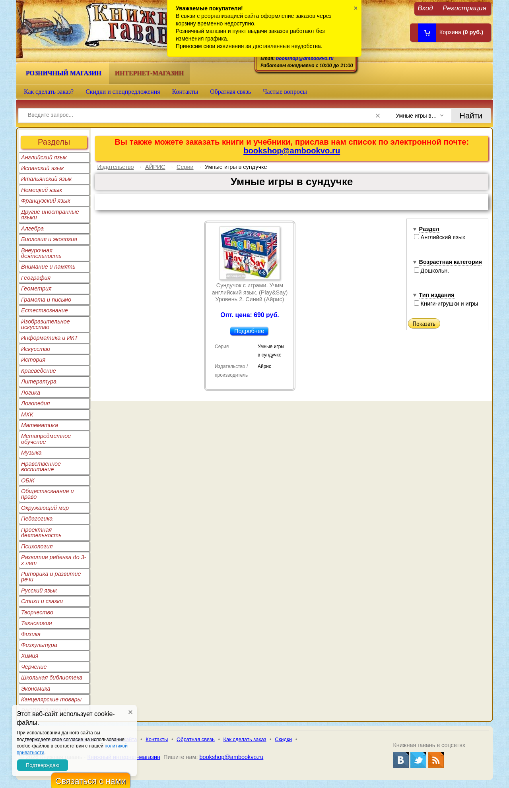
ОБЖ (28, 480)
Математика (39, 425)
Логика (30, 392)
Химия (29, 655)
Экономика (36, 688)
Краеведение (38, 371)
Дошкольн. (431, 270)
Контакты (185, 91)
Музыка (31, 452)
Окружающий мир (45, 508)
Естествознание (44, 310)
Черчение (34, 667)
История (33, 359)
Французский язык (45, 200)
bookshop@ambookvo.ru (305, 58)
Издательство (115, 167)
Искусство (35, 349)
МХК (27, 414)
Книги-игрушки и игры (446, 303)
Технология (36, 623)
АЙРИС (155, 167)
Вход (425, 8)
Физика (31, 634)
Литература (38, 381)
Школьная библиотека (51, 677)
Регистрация (464, 8)
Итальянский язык (46, 179)
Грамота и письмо (46, 299)
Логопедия (35, 403)
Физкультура (39, 645)
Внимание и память (48, 266)
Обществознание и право (47, 494)
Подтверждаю (42, 765)
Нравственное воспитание (41, 466)
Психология (37, 546)
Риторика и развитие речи (51, 577)
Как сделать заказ (244, 739)
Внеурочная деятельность (41, 253)
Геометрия (36, 288)
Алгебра (32, 228)
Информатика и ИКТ (49, 338)
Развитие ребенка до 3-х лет (53, 560)
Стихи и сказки (42, 601)
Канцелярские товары (51, 699)
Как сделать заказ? (49, 91)
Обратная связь (230, 91)
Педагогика (36, 518)
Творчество (37, 612)
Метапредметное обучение (46, 439)
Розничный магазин (63, 73)
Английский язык (44, 157)
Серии (185, 167)
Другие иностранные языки (50, 215)
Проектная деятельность (41, 532)
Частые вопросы (285, 91)
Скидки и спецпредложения (122, 91)
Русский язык (39, 590)
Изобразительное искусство (45, 324)
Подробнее (249, 331)
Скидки (283, 739)
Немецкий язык (41, 190)
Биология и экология (49, 239)
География (36, 278)
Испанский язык (42, 168)
